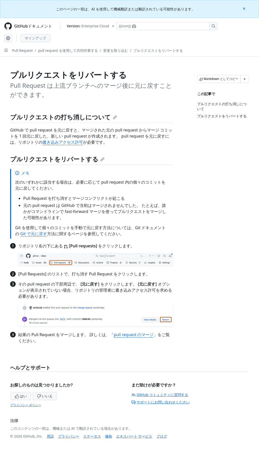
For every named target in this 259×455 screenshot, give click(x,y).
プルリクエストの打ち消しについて (63, 117)
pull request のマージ (134, 334)
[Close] (245, 8)
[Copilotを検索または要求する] (167, 26)
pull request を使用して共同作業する (68, 50)
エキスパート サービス (134, 436)
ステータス (92, 436)
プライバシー (68, 436)
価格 (108, 436)
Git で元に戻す (33, 233)
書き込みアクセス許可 (62, 142)
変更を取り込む (115, 50)
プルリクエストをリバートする (158, 50)
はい (21, 396)
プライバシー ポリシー (25, 405)
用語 (50, 436)
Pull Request (22, 50)
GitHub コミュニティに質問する (160, 394)
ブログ (161, 436)
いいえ (45, 396)
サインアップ (35, 38)
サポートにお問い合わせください (161, 402)
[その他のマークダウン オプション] (244, 79)
